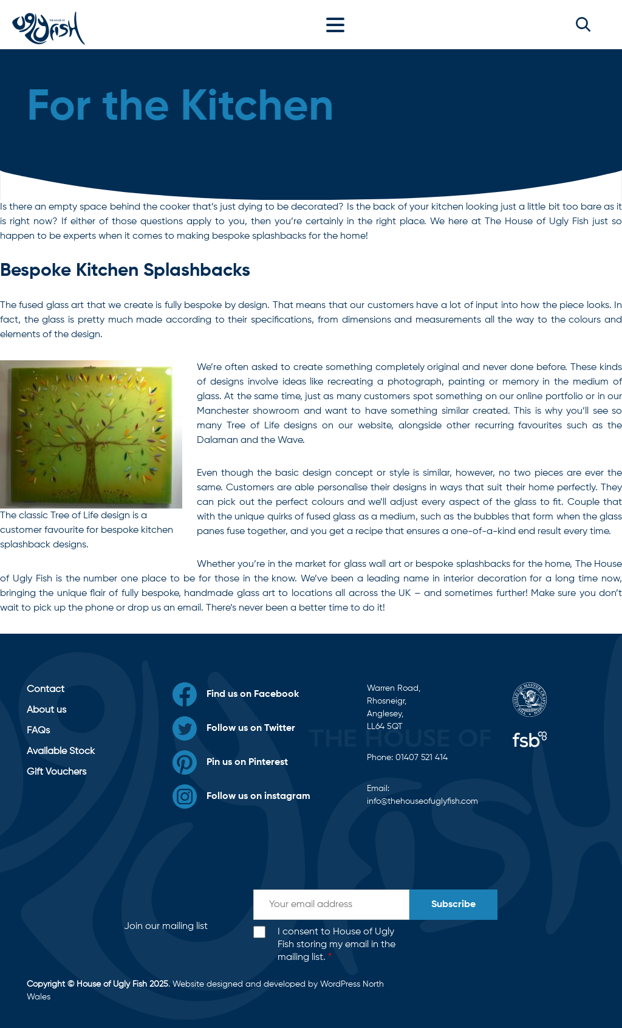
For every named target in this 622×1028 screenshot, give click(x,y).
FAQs (38, 731)
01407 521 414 (421, 757)
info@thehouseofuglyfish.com (422, 801)
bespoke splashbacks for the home (492, 564)
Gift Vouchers (56, 772)
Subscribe (453, 905)
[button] (583, 24)
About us (46, 710)
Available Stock (61, 751)
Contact (45, 689)
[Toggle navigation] (338, 24)
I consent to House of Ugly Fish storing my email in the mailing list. (336, 944)
